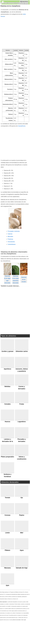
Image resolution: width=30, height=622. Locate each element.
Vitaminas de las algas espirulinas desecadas (15, 279)
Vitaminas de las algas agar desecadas (7, 279)
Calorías (10, 234)
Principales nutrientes (14, 231)
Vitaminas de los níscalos (23, 279)
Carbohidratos (12, 244)
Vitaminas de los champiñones (10, 6)
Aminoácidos (11, 241)
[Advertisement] (15, 33)
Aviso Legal (23, 619)
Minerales (10, 236)
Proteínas (10, 239)
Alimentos (24, 1)
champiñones (21, 126)
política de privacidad (17, 619)
